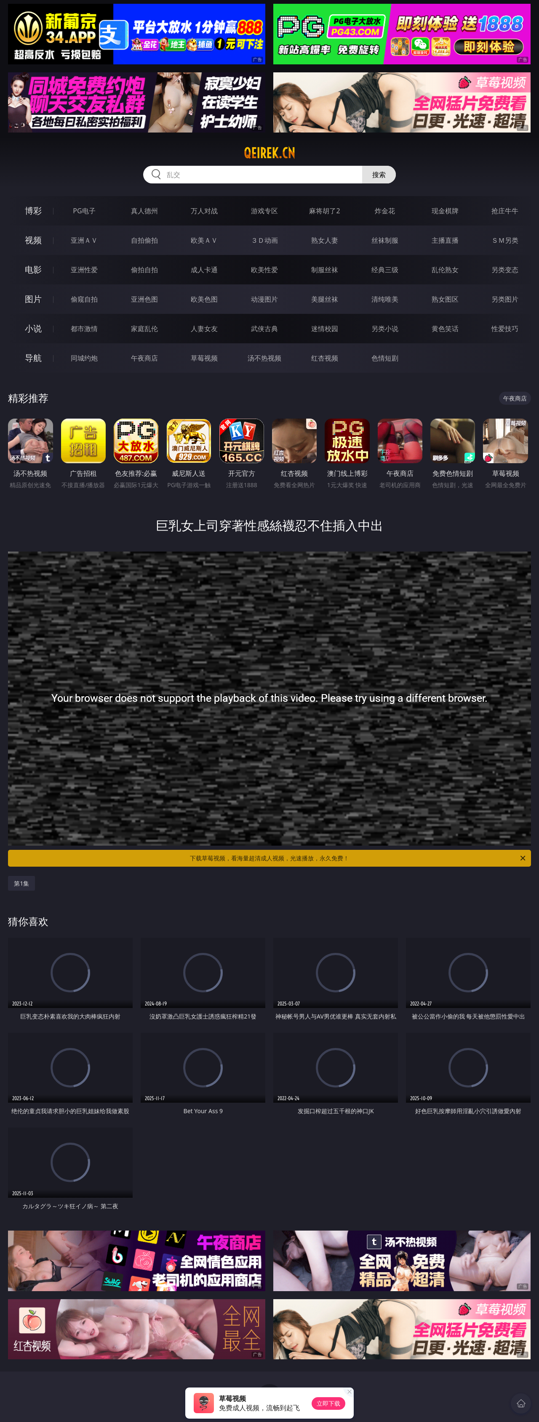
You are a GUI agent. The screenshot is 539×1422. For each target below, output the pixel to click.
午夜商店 (144, 358)
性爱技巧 (504, 328)
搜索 (379, 174)
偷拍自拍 (144, 269)
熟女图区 (445, 299)
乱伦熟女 (445, 269)
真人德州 (144, 210)
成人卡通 (204, 269)
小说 (33, 328)
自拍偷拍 (144, 240)
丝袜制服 (384, 240)
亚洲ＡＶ (84, 240)
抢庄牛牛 (504, 210)
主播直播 (445, 240)
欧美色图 (204, 299)
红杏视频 (324, 358)
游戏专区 (264, 210)
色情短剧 (384, 358)
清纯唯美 (384, 299)
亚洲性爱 (84, 269)
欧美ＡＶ (204, 240)
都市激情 (84, 328)
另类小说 (384, 328)
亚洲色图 (144, 299)
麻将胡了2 (324, 210)
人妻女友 (204, 328)
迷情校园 (324, 328)
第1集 (21, 883)
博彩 (33, 210)
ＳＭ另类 (504, 240)
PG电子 (84, 210)
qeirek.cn (269, 153)
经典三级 (384, 269)
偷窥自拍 (84, 299)
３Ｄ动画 (264, 240)
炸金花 (385, 210)
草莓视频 (204, 358)
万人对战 (204, 210)
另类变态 (504, 269)
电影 (33, 269)
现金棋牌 (445, 210)
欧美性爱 (264, 269)
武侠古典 (264, 328)
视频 (33, 240)
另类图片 (504, 299)
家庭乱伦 (144, 328)
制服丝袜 (324, 269)
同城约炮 (84, 358)
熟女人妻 (324, 240)
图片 (33, 299)
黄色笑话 (445, 328)
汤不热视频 (264, 358)
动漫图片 (264, 299)
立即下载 (328, 1403)
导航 (33, 357)
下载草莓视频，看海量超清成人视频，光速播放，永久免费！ (358, 858)
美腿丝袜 (324, 299)
